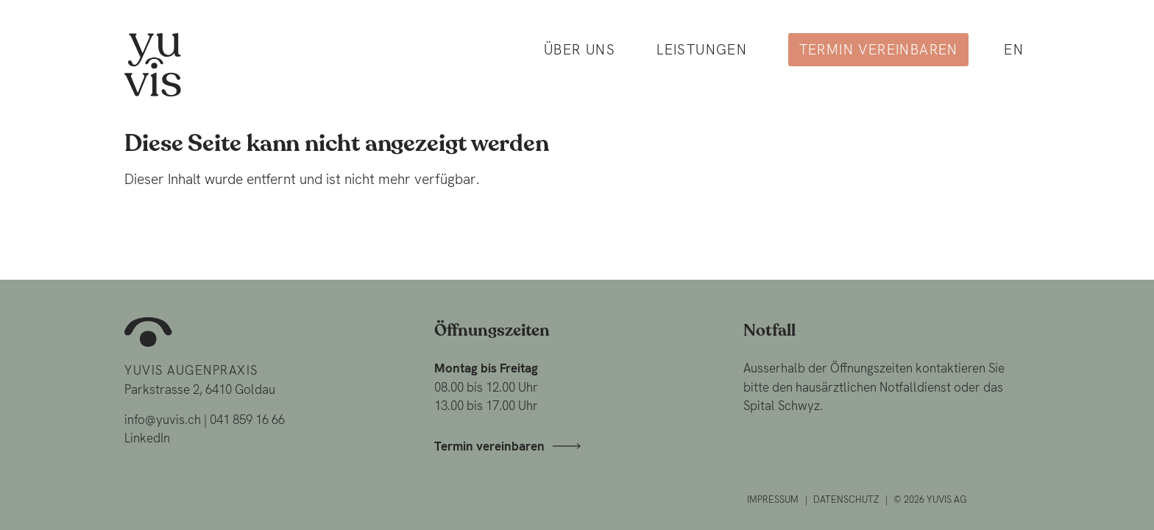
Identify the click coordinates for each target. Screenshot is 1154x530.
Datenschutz (846, 499)
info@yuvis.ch (162, 419)
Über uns (579, 49)
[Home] (153, 63)
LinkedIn (147, 438)
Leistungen (701, 49)
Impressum (773, 499)
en (1014, 49)
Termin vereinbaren (878, 49)
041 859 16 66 (247, 419)
